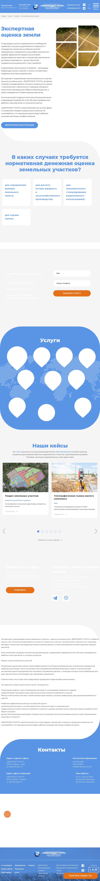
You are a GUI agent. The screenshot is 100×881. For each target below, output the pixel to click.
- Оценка (58, 870)
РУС (89, 8)
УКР (89, 5)
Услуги (10, 16)
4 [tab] (51, 531)
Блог (17, 872)
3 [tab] (47, 531)
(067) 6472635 (78, 764)
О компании (6, 865)
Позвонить (20, 590)
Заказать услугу (72, 293)
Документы (20, 865)
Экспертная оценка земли (30, 16)
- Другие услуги (60, 873)
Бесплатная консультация (19, 125)
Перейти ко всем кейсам (48, 540)
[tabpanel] (25, 489)
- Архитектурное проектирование (66, 865)
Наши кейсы (6, 869)
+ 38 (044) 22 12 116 (73, 5)
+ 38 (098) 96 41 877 (73, 8)
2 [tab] (42, 531)
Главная (3, 16)
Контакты (19, 869)
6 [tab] (60, 531)
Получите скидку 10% (80, 876)
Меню (96, 9)
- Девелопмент (42, 865)
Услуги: (31, 865)
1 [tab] (38, 531)
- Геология (40, 876)
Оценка (16, 16)
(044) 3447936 (78, 762)
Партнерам (6, 872)
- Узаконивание (42, 873)
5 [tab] (55, 531)
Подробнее (10, 511)
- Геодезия (41, 870)
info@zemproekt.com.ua (82, 767)
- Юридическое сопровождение (66, 868)
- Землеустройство (43, 868)
